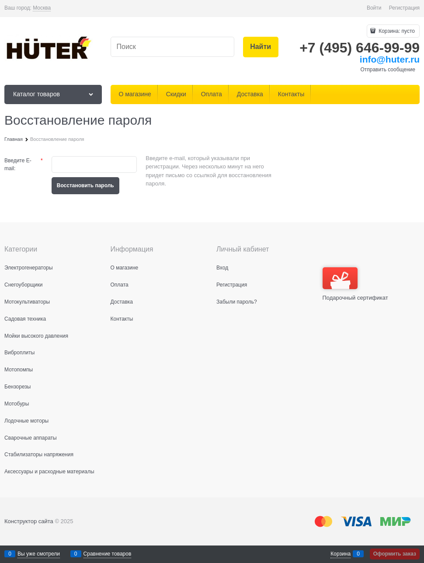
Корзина (340, 553)
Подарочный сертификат (355, 284)
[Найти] (260, 47)
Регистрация (404, 8)
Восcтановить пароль (85, 185)
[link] (42, 8)
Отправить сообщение (387, 69)
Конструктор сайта (28, 521)
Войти (374, 8)
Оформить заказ (394, 554)
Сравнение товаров (107, 553)
